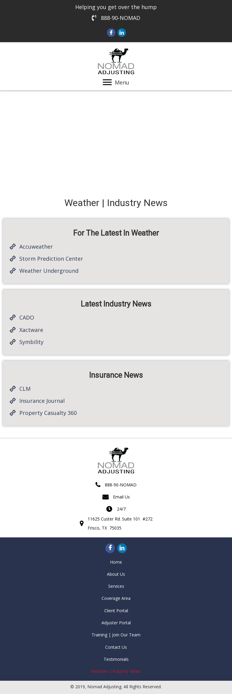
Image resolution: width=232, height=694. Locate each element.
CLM (25, 388)
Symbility (31, 341)
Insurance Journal (42, 400)
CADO (26, 317)
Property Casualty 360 (48, 412)
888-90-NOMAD (120, 17)
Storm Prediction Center (51, 258)
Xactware (31, 329)
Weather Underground (49, 270)
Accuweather (36, 246)
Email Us (121, 497)
